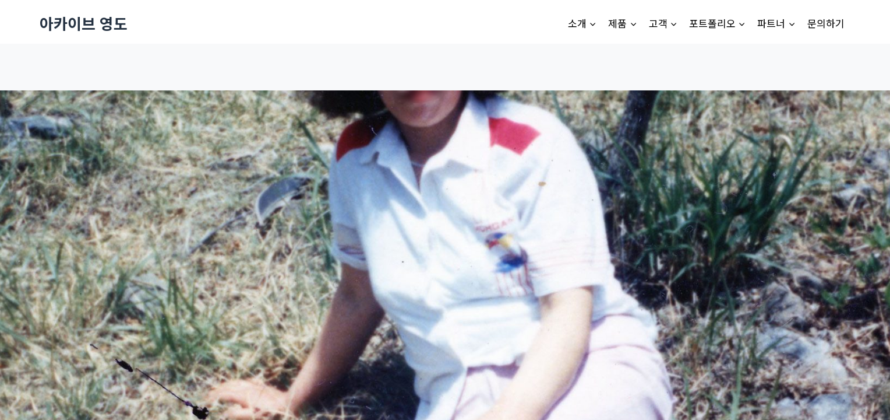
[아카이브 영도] (84, 23)
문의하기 (826, 23)
